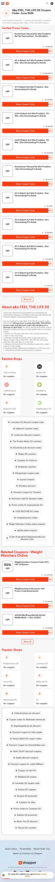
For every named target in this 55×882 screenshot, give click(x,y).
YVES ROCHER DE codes (27, 511)
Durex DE (7, 682)
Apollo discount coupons (27, 758)
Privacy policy (29, 867)
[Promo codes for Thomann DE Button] (26, 808)
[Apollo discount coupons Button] (26, 757)
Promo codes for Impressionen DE (27, 505)
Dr (37, 700)
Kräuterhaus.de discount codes (27, 448)
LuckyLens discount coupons (27, 435)
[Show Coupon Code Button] (25, 51)
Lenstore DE (42, 664)
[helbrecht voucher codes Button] (26, 428)
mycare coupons (27, 480)
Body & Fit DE (9, 409)
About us (17, 853)
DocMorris (41, 391)
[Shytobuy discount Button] (26, 486)
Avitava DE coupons (27, 790)
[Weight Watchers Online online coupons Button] (26, 524)
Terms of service (41, 867)
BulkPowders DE (43, 409)
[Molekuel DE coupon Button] (26, 777)
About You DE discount (27, 821)
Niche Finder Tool (42, 849)
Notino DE (41, 373)
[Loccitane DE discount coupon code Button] (26, 422)
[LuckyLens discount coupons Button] (26, 435)
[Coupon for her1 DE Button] (26, 770)
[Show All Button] (27, 641)
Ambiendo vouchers (27, 467)
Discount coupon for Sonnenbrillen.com (27, 745)
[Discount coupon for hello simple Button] (26, 732)
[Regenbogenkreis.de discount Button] (26, 726)
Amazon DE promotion (27, 796)
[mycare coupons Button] (26, 479)
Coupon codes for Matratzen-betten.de (27, 720)
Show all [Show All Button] (27, 299)
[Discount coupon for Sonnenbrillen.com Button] (26, 745)
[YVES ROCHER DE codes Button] (26, 511)
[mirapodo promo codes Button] (26, 517)
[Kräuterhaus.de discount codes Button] (26, 447)
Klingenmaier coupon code (27, 473)
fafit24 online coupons (27, 530)
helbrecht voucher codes (27, 429)
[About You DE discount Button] (26, 821)
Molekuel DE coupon (27, 777)
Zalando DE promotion (27, 815)
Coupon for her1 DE (27, 770)
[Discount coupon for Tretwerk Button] (26, 492)
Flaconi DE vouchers (27, 828)
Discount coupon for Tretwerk (27, 492)
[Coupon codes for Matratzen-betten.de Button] (26, 719)
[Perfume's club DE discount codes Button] (26, 498)
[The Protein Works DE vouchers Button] (26, 441)
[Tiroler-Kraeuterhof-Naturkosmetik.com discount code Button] (26, 538)
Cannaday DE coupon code (27, 783)
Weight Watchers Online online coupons (27, 524)
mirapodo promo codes (27, 518)
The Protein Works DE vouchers (27, 441)
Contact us (28, 853)
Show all (27, 642)
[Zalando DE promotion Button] (26, 815)
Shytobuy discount (27, 486)
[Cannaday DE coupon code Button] (26, 783)
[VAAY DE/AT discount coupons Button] (26, 751)
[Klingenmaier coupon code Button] (26, 473)
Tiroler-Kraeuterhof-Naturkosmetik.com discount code (27, 538)
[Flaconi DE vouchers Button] (26, 827)
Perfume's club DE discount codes (27, 499)
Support (38, 853)
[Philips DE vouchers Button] (26, 454)
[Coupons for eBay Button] (26, 802)
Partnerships (25, 849)
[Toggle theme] (52, 3)
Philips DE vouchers (27, 454)
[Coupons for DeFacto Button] (26, 460)
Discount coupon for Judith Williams (27, 764)
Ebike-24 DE (41, 682)
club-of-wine (9, 373)
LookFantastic (9, 391)
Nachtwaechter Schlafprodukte (17, 700)
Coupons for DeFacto (27, 460)
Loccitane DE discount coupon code (27, 422)
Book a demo (11, 849)
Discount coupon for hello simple (27, 732)
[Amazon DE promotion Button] (26, 796)
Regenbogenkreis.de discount (27, 726)
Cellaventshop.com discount (27, 713)
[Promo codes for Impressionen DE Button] (26, 505)
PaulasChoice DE (11, 664)
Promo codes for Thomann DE (27, 809)
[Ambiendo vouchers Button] (26, 466)
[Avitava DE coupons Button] (26, 789)
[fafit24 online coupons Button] (26, 530)
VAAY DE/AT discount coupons (27, 751)
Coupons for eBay (27, 802)
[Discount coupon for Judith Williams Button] (26, 764)
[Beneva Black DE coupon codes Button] (26, 738)
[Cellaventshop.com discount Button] (26, 713)
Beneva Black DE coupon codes (27, 739)
